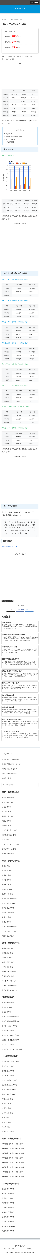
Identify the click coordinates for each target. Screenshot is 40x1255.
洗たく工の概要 (10, 139)
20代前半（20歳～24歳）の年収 (13, 1144)
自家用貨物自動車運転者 (10, 1021)
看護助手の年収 (7, 894)
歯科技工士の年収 (8, 912)
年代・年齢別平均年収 (9, 773)
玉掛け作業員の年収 (9, 1089)
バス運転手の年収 (8, 1030)
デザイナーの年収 (8, 853)
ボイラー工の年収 (8, 1075)
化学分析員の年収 (8, 816)
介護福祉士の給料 (8, 936)
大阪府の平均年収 (8, 1212)
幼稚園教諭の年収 (8, 948)
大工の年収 (6, 1127)
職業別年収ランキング (9, 546)
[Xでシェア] (10, 609)
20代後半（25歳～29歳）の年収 (13, 1148)
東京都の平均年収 (8, 1203)
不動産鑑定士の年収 (9, 835)
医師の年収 (6, 866)
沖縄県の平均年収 (8, 1231)
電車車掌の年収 (7, 1007)
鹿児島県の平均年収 (9, 1226)
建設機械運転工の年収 (9, 1085)
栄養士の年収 (6, 917)
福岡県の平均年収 (8, 1221)
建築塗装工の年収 (8, 1131)
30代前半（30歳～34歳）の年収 (13, 1153)
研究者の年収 (6, 807)
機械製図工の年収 (8, 1071)
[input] (20, 785)
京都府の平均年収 (8, 1207)
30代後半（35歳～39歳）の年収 (13, 1158)
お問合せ (29, 1249)
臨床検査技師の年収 (9, 903)
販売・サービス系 (7, 601)
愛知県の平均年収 (8, 1217)
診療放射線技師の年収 (9, 898)
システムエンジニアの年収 (11, 844)
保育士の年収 (6, 922)
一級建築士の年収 (8, 797)
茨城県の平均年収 (8, 1198)
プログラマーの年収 (9, 849)
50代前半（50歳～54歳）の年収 (13, 1172)
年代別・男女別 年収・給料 (14, 136)
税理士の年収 (6, 825)
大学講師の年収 (7, 967)
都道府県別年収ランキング (11, 764)
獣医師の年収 (6, 875)
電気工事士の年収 (8, 1066)
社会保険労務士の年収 (9, 830)
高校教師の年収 (7, 953)
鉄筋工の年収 (6, 1108)
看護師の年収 (6, 884)
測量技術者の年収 (8, 802)
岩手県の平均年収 (8, 1193)
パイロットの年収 (8, 1044)
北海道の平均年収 (8, 1189)
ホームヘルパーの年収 (9, 931)
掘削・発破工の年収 (9, 1094)
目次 (17, 130)
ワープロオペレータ (9, 981)
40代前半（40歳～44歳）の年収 (13, 1162)
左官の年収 (6, 1117)
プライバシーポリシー (10, 1249)
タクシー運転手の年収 (9, 1026)
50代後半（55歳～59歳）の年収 (13, 1176)
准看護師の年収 (7, 889)
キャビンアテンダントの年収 (12, 1049)
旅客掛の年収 (6, 1012)
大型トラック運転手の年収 (11, 1035)
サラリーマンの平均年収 (10, 759)
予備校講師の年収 (8, 976)
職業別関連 (10, 142)
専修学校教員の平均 (9, 971)
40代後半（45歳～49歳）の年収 (13, 1167)
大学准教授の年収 (8, 962)
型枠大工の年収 (7, 1099)
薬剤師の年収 (6, 880)
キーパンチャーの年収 (9, 985)
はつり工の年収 (7, 1113)
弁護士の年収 (6, 821)
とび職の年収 (6, 1103)
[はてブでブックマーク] (29, 609)
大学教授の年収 (7, 957)
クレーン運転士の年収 (9, 1080)
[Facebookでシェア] (20, 609)
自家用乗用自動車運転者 (10, 1016)
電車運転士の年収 (8, 1002)
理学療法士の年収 (8, 908)
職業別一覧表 (6, 778)
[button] (36, 785)
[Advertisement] (20, 77)
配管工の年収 (6, 1122)
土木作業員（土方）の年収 (11, 1061)
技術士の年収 (6, 811)
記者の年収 (6, 839)
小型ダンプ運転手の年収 (10, 1040)
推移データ (9, 134)
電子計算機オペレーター (10, 990)
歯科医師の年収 (7, 870)
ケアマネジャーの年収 (9, 926)
